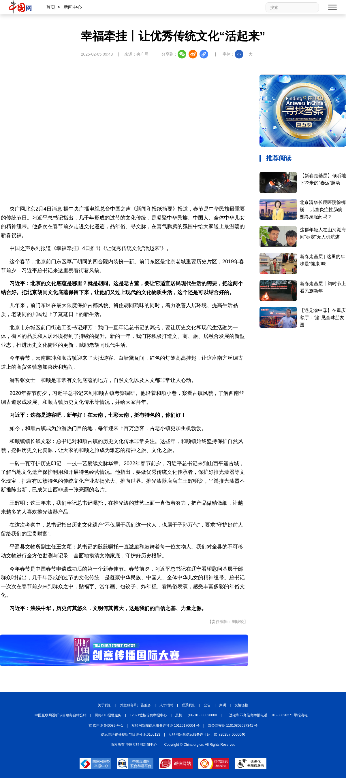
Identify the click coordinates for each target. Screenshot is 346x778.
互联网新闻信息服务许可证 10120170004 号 (165, 726)
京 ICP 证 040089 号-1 (106, 726)
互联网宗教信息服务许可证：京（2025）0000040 (207, 734)
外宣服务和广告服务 (135, 705)
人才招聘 (166, 705)
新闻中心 (72, 7)
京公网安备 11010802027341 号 (232, 726)
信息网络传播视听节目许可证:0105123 (130, 734)
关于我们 (105, 705)
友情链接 (241, 705)
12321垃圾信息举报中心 (148, 715)
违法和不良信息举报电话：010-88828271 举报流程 (268, 715)
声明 (222, 705)
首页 (50, 7)
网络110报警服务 (108, 715)
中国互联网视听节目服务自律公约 (60, 715)
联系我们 (188, 705)
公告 (207, 705)
